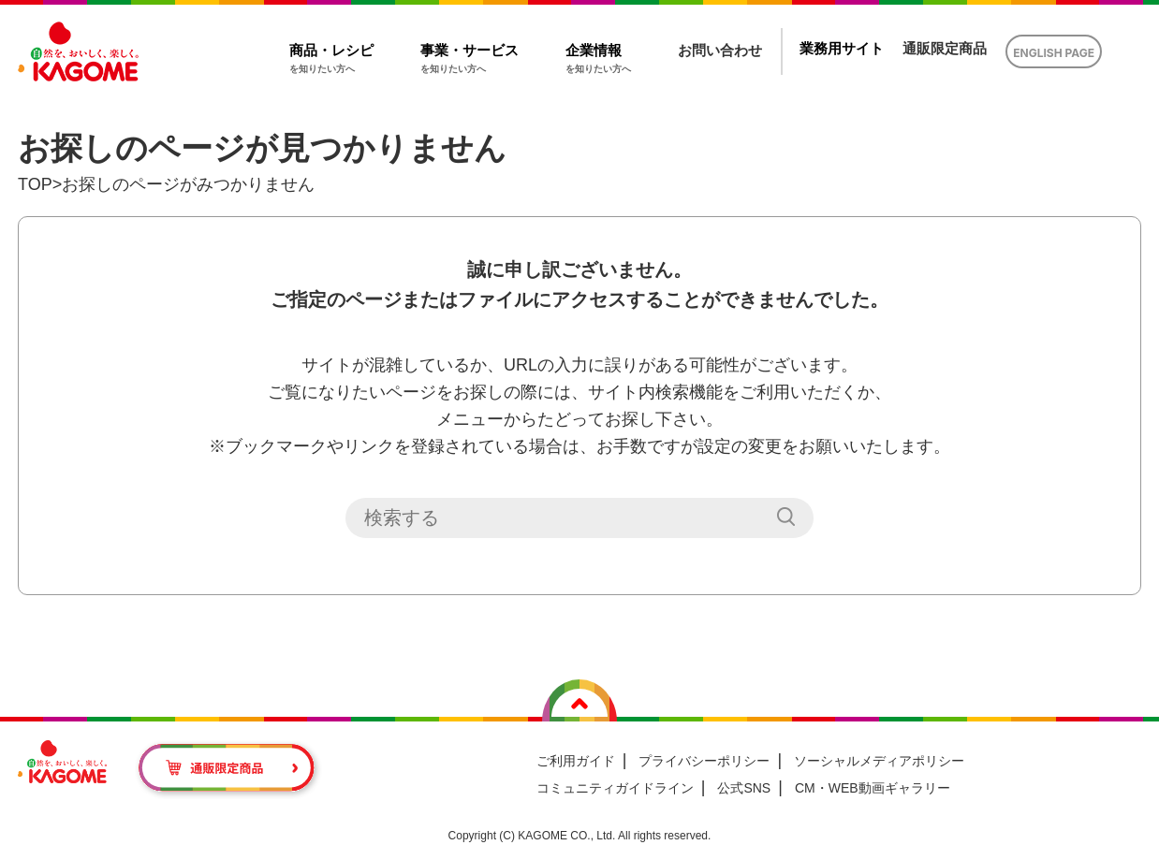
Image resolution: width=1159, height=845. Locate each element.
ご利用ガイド (575, 760)
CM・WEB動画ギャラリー (872, 787)
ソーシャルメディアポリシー (879, 760)
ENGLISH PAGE (1053, 53)
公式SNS (743, 787)
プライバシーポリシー (704, 760)
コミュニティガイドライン (615, 787)
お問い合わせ (720, 50)
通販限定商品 (944, 48)
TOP (35, 184)
